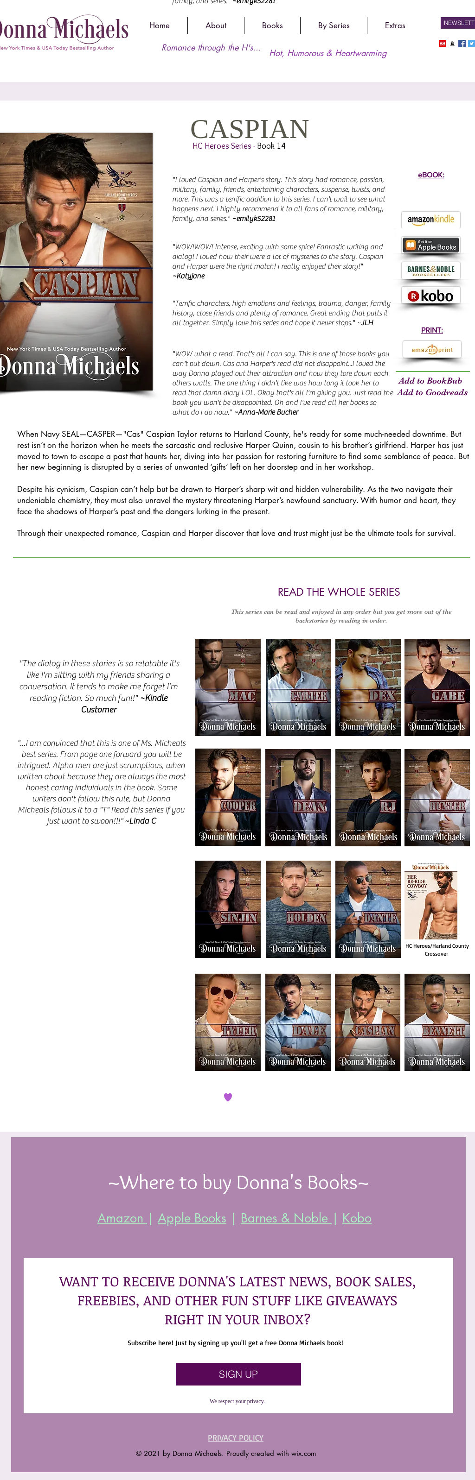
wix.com (303, 1453)
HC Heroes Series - (225, 146)
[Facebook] (462, 43)
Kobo (357, 1218)
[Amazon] (452, 43)
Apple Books (192, 1218)
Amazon (122, 1218)
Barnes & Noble (286, 1218)
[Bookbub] (442, 43)
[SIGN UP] (238, 1374)
